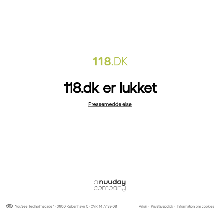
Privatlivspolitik (162, 206)
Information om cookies (195, 206)
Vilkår (143, 206)
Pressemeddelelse (110, 104)
